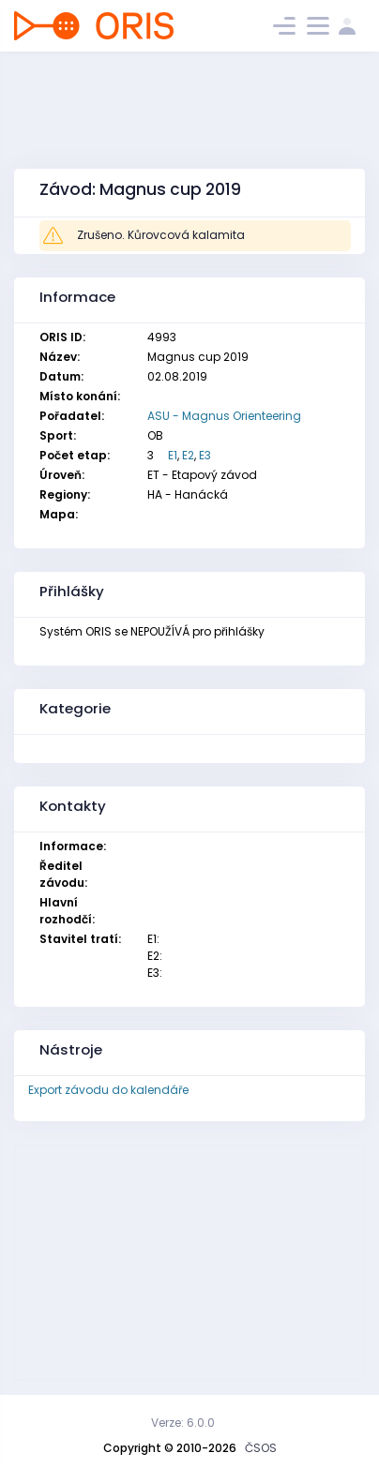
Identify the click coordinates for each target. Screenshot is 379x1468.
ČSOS (261, 1448)
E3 (205, 455)
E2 (188, 455)
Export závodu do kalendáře (108, 1090)
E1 (172, 455)
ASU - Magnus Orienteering (224, 416)
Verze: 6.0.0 (183, 1423)
